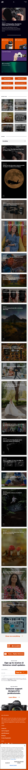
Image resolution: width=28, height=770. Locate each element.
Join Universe (5, 733)
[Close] (24, 745)
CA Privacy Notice (13, 680)
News (3, 735)
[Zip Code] (7, 673)
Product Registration (6, 738)
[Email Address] (7, 669)
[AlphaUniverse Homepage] (2, 2)
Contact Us (3, 728)
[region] (13, 756)
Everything (5, 141)
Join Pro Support (5, 730)
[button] (25, 2)
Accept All (7, 762)
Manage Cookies (13, 765)
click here (9, 680)
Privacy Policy (10, 679)
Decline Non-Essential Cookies (18, 762)
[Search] (14, 2)
